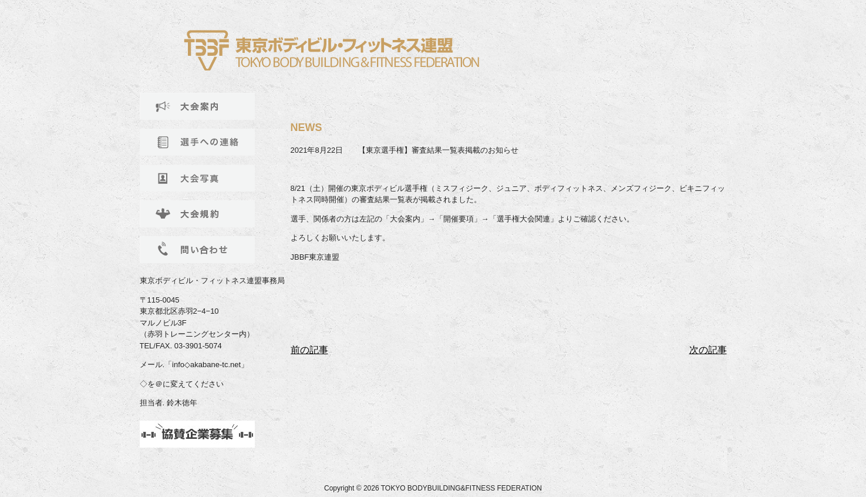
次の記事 (708, 350)
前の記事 (309, 350)
